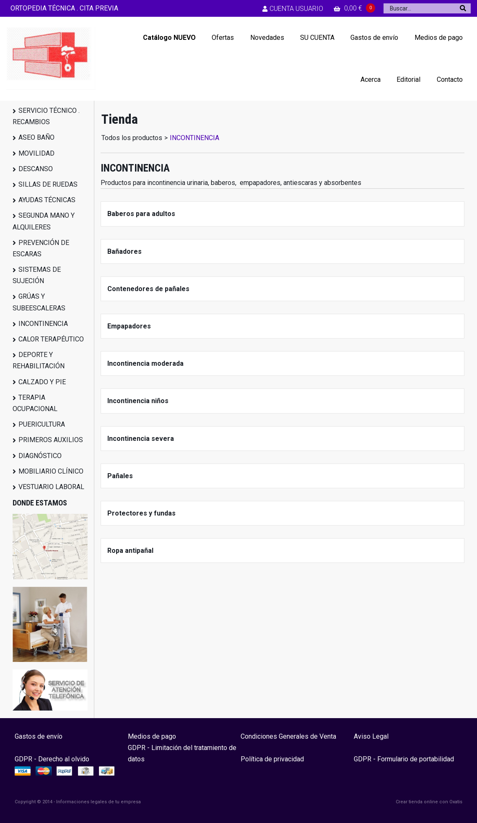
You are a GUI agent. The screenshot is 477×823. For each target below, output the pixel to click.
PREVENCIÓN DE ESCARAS (41, 248)
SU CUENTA (317, 38)
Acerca (370, 79)
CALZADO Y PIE (42, 382)
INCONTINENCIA (43, 324)
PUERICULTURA (41, 424)
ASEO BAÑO (36, 137)
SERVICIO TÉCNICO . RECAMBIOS (46, 116)
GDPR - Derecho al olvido (52, 759)
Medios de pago (439, 38)
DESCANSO (35, 169)
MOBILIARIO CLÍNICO (50, 471)
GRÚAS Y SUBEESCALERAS (39, 302)
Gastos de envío (374, 38)
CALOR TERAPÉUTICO (51, 339)
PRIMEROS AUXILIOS (50, 440)
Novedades (267, 38)
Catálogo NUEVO (169, 38)
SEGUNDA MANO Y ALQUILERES (44, 221)
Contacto (450, 79)
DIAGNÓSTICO (40, 456)
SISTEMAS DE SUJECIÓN (37, 275)
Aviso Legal (371, 736)
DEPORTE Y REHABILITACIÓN (39, 360)
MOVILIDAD (36, 153)
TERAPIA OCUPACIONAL (35, 403)
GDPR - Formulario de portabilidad (404, 759)
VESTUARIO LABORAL (51, 487)
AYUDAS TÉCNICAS (46, 200)
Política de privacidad (272, 759)
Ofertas (223, 38)
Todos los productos (131, 138)
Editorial (408, 79)
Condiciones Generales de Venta (288, 736)
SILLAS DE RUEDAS (48, 184)
